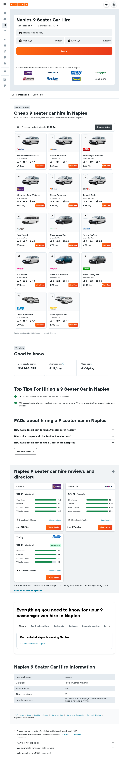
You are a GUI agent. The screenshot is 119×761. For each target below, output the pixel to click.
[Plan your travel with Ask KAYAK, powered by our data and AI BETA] (5, 39)
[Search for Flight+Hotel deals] (5, 31)
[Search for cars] (5, 25)
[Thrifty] (57, 537)
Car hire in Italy (57, 715)
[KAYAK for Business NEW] (5, 63)
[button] (5, 4)
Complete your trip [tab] (91, 626)
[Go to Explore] (5, 45)
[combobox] (25, 25)
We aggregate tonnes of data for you (66, 748)
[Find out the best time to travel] (5, 57)
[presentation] (113, 471)
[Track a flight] (5, 51)
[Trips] (5, 71)
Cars (29, 715)
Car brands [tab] (59, 626)
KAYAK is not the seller (66, 742)
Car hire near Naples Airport (33, 643)
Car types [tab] (72, 626)
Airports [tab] (22, 626)
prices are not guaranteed (71, 734)
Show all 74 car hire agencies (28, 590)
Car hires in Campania (74, 715)
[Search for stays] (5, 19)
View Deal (40, 166)
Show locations (55, 520)
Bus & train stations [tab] (40, 626)
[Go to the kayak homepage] (19, 4)
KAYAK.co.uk (19, 715)
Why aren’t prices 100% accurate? (66, 753)
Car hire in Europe (41, 715)
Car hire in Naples (94, 715)
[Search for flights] (5, 13)
